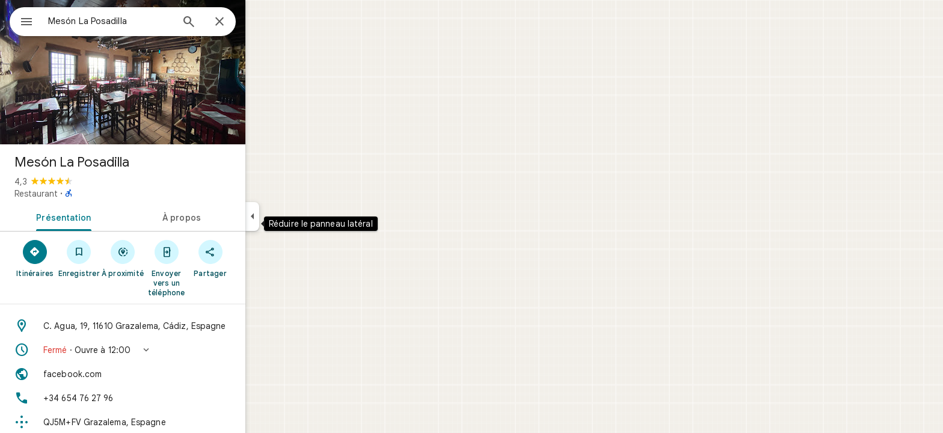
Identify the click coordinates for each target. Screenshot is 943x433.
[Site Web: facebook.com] (166, 374)
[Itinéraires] (78, 258)
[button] (166, 350)
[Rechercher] (232, 22)
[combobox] (141, 21)
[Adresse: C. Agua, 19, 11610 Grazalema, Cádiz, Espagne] (166, 326)
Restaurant (79, 193)
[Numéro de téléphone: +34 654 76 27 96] (166, 398)
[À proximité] (166, 258)
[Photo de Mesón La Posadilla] (166, 72)
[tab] (105, 216)
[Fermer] (263, 22)
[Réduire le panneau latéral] (296, 216)
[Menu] (21, 20)
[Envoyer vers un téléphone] (210, 268)
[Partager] (253, 258)
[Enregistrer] (122, 258)
